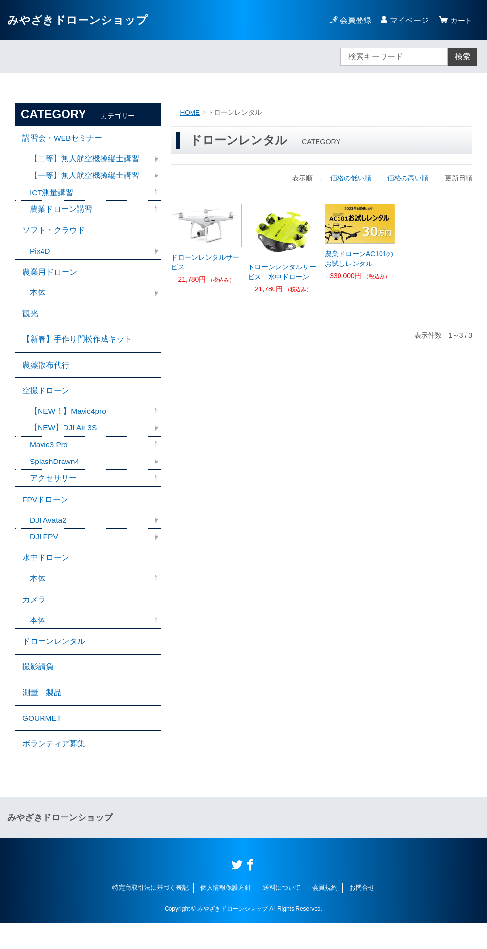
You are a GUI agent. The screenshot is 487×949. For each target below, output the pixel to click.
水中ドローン (45, 574)
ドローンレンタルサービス (205, 261)
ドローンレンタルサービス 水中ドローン (282, 271)
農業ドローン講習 (61, 211)
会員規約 (325, 913)
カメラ (34, 617)
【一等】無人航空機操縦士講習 (84, 177)
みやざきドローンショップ (80, 19)
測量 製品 (42, 714)
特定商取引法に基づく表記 (150, 913)
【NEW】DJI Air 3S (64, 440)
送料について (282, 913)
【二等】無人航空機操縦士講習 (84, 160)
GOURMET (42, 741)
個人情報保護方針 (225, 913)
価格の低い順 (350, 178)
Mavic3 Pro (49, 457)
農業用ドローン (49, 277)
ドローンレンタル (53, 661)
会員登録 (354, 20)
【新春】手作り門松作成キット (77, 347)
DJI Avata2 (48, 534)
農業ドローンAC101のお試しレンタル (359, 258)
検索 (462, 56)
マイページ (407, 20)
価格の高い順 (407, 178)
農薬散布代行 (45, 374)
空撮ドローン (45, 401)
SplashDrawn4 (59, 474)
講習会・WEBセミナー (62, 138)
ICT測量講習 (52, 194)
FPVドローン (45, 513)
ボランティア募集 (53, 768)
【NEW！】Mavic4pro (68, 423)
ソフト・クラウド (53, 233)
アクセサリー (53, 491)
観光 (30, 320)
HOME (190, 112)
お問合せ (362, 913)
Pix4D (40, 255)
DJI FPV (44, 552)
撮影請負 (38, 688)
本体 (37, 298)
